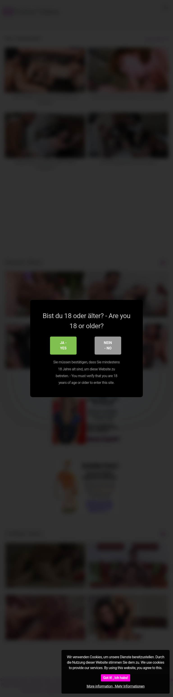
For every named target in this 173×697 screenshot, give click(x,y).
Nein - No (108, 345)
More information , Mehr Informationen (115, 686)
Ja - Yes (63, 345)
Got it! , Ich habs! (115, 678)
